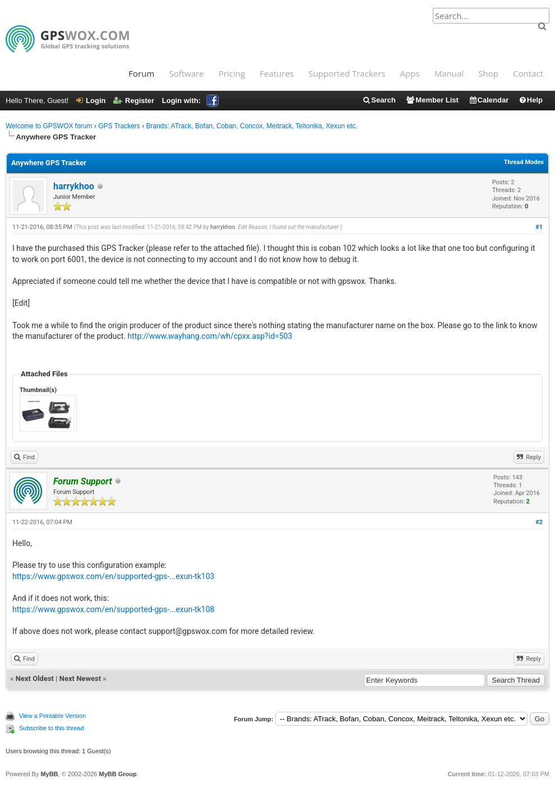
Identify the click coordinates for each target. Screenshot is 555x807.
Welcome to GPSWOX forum (49, 126)
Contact (528, 73)
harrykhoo (73, 186)
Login (90, 100)
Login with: (190, 100)
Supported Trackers (346, 73)
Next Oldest (35, 678)
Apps (410, 73)
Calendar (489, 100)
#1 (539, 227)
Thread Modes (524, 162)
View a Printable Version (52, 715)
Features (277, 73)
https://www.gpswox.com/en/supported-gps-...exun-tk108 (113, 609)
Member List (432, 100)
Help (531, 100)
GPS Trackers (119, 126)
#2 (539, 522)
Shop (488, 73)
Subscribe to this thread (51, 728)
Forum (141, 73)
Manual (449, 73)
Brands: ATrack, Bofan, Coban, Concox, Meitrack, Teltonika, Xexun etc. (252, 126)
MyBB (49, 774)
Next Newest (80, 678)
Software (186, 73)
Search (378, 100)
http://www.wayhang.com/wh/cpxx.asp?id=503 (210, 336)
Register (133, 100)
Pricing (232, 73)
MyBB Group (117, 774)
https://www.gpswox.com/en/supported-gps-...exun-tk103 (113, 576)
